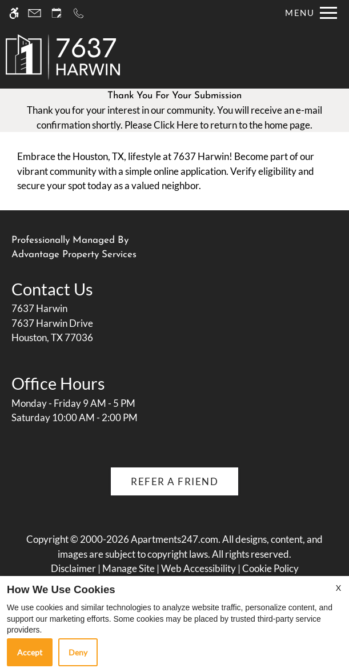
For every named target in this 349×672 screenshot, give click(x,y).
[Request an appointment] (56, 13)
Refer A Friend (174, 481)
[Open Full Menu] (308, 13)
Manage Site (128, 568)
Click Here (176, 125)
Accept (29, 652)
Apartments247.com (174, 539)
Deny (78, 652)
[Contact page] (34, 13)
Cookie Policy (270, 568)
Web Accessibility (198, 568)
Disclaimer (73, 568)
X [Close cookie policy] (338, 588)
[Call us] (78, 13)
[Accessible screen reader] (14, 13)
